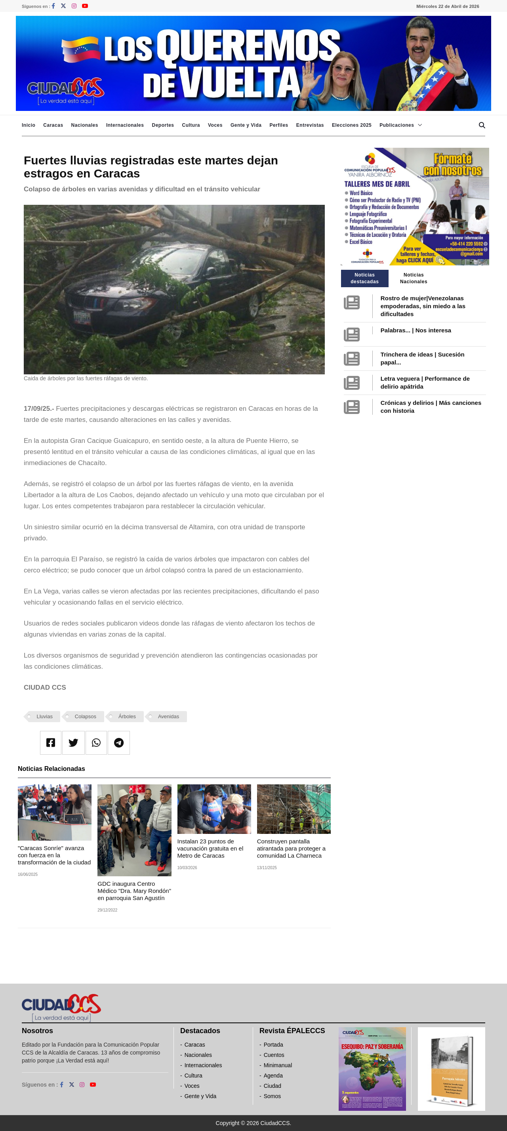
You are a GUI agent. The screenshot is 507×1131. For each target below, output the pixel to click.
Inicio (28, 125)
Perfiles (278, 125)
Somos (272, 1096)
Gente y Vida (246, 125)
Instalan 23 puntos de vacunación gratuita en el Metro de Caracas (210, 848)
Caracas (53, 125)
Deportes (163, 125)
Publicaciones (396, 125)
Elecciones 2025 (352, 125)
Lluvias (45, 716)
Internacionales (125, 125)
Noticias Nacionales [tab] (413, 278)
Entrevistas (310, 125)
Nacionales (84, 125)
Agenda (273, 1075)
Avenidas (168, 716)
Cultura (191, 125)
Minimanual (278, 1065)
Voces (215, 125)
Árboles (127, 716)
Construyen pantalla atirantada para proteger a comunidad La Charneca (291, 848)
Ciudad (272, 1086)
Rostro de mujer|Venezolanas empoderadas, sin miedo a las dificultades (423, 306)
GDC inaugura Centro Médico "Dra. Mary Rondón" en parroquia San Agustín (134, 890)
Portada (273, 1044)
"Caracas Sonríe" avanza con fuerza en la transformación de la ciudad (54, 855)
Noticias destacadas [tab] (365, 278)
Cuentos (274, 1055)
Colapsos (85, 716)
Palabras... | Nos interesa (416, 330)
